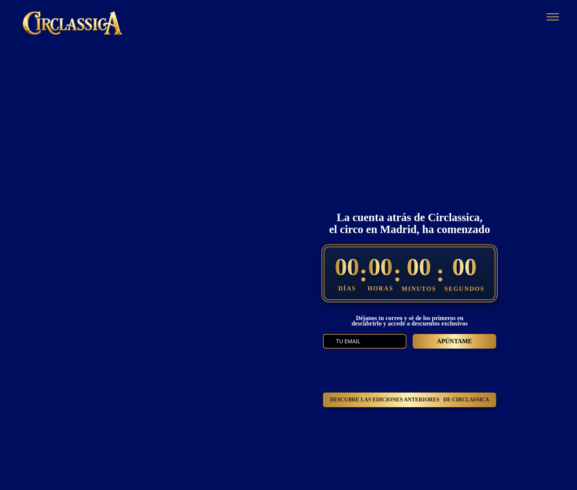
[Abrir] (553, 17)
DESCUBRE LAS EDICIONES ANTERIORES (409, 399)
